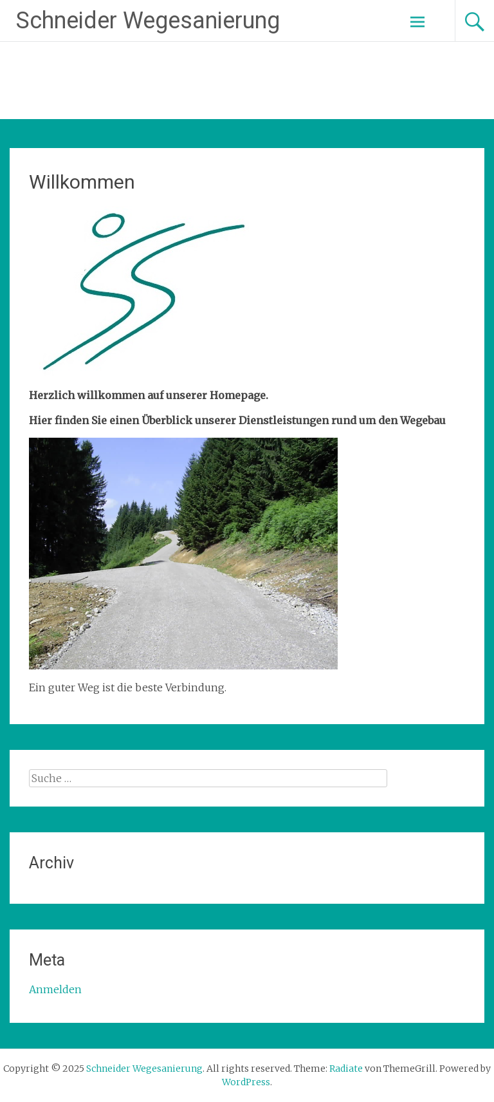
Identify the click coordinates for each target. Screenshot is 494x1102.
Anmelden (55, 989)
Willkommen (82, 182)
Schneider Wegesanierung (148, 20)
